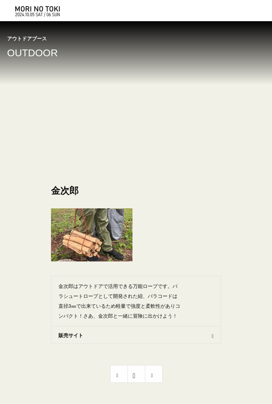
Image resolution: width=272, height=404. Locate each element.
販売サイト (70, 335)
